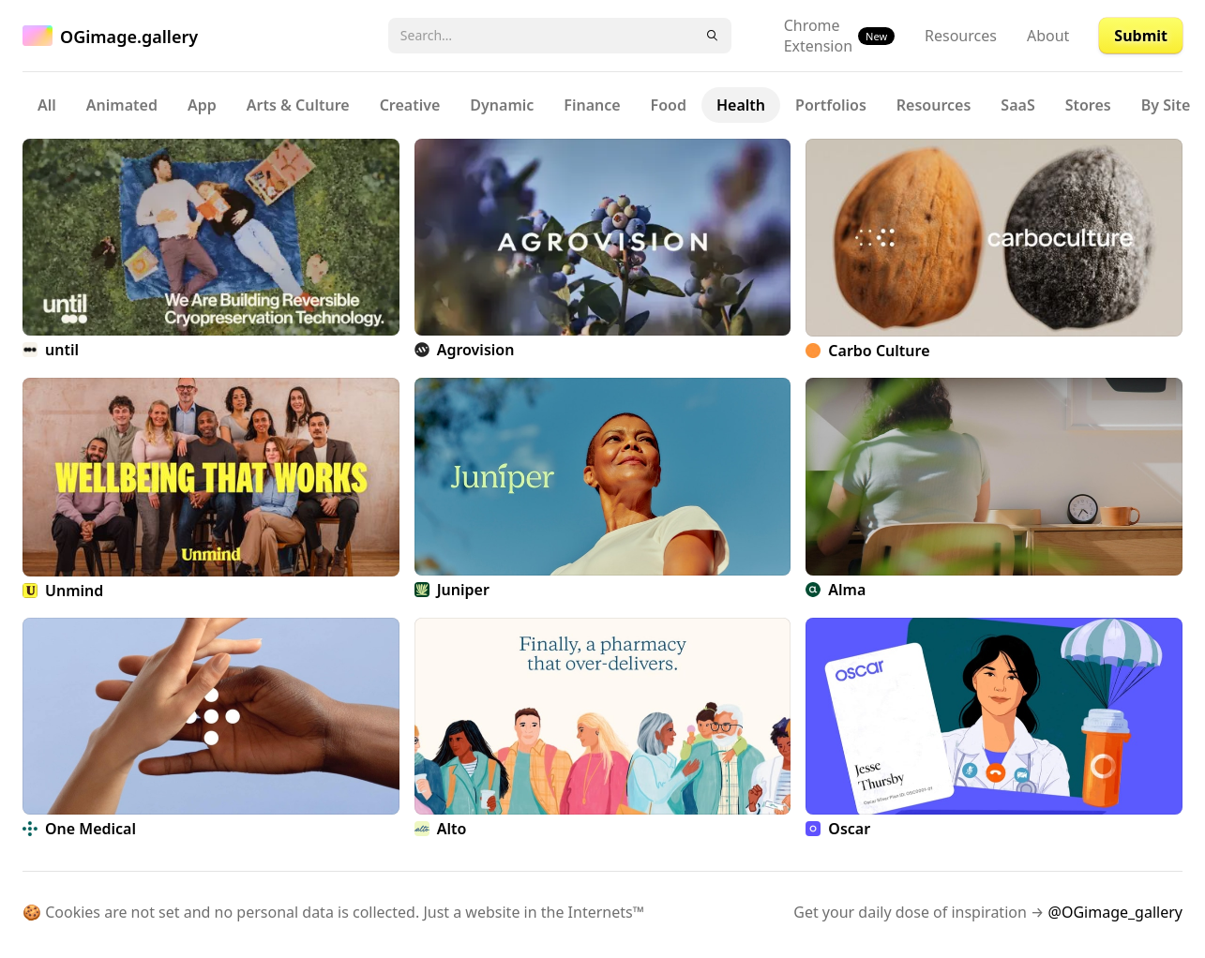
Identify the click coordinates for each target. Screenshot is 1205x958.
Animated (122, 105)
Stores (1088, 105)
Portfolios (830, 105)
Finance (592, 105)
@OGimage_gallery (1115, 912)
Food (668, 105)
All (47, 105)
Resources (961, 35)
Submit (1140, 35)
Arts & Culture (298, 105)
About (1048, 35)
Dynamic (502, 105)
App (202, 105)
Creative (410, 105)
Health (740, 105)
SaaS (1017, 105)
